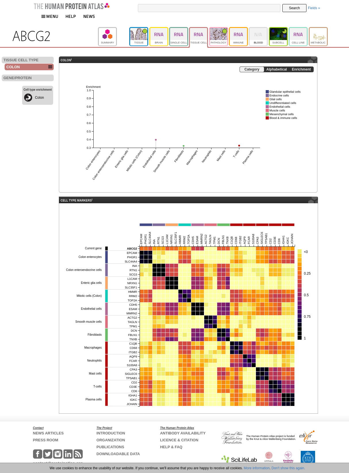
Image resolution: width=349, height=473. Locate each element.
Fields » (314, 8)
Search (294, 8)
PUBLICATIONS (110, 447)
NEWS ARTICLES (48, 433)
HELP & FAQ (171, 447)
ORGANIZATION (111, 440)
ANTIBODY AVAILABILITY (182, 433)
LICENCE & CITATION (179, 440)
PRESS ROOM (45, 440)
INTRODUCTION (111, 433)
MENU (49, 16)
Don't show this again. (288, 468)
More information (257, 468)
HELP (70, 16)
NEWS (89, 16)
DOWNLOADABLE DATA (118, 454)
